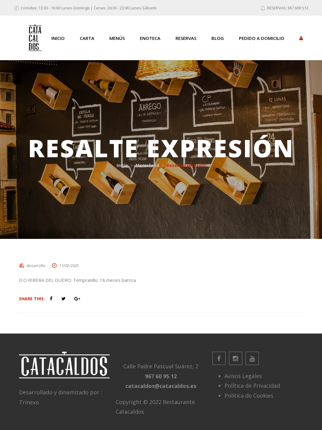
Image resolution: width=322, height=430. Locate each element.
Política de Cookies (248, 395)
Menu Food (147, 165)
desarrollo (35, 265)
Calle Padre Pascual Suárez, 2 (160, 366)
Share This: (32, 298)
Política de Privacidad (252, 385)
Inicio (122, 165)
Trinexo (29, 402)
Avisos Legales (243, 376)
